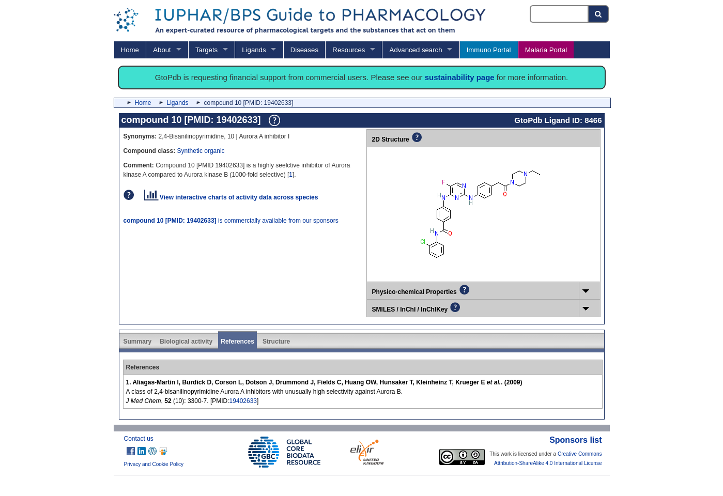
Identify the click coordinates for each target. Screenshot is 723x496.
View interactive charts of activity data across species (231, 197)
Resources (348, 50)
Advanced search (416, 50)
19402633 (243, 401)
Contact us (138, 438)
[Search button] (599, 14)
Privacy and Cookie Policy (154, 464)
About (162, 50)
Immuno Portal (489, 50)
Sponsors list (575, 440)
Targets (206, 50)
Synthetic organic (201, 150)
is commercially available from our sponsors (231, 220)
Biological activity (186, 341)
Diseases (304, 50)
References (237, 341)
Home (130, 50)
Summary (138, 341)
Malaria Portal (546, 50)
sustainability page (460, 77)
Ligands (254, 50)
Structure (276, 341)
